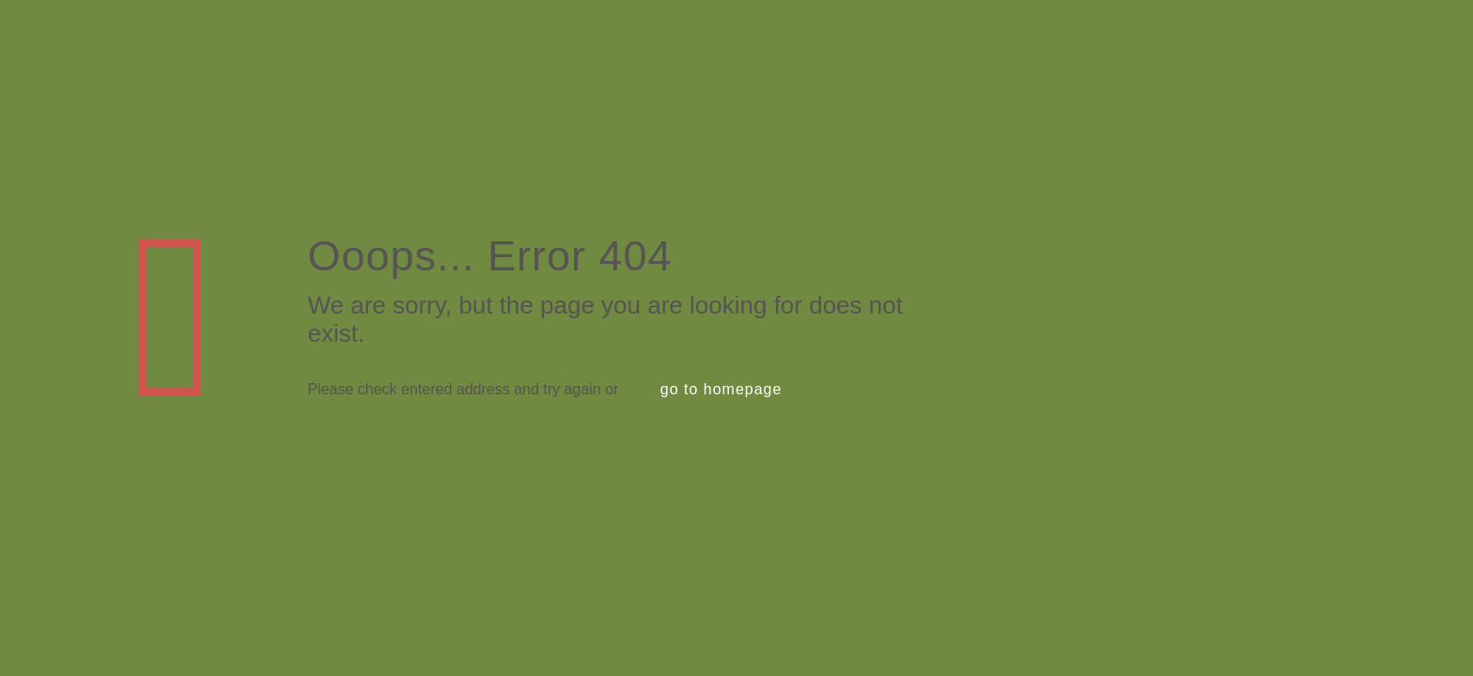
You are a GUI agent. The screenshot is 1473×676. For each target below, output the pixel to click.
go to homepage (721, 389)
